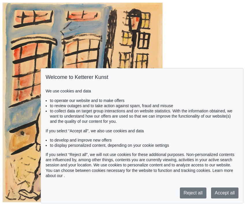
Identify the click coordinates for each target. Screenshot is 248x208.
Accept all (225, 192)
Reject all (193, 192)
